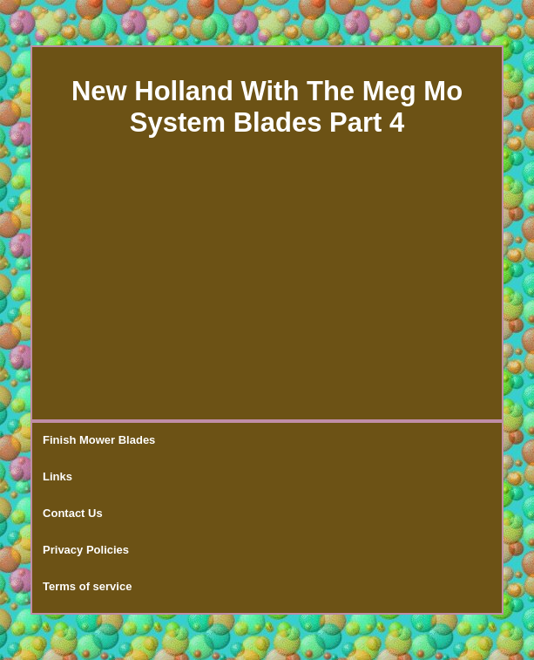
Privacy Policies (86, 549)
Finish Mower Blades (99, 439)
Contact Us (73, 513)
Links (57, 476)
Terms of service (87, 586)
